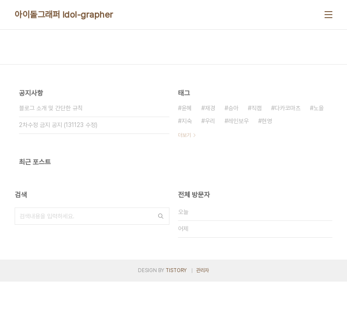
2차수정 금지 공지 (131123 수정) (58, 124)
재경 (210, 108)
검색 (161, 216)
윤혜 (186, 108)
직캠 (256, 108)
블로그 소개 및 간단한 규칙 (51, 108)
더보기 (184, 135)
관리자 (202, 270)
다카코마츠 (287, 108)
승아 (233, 108)
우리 (210, 121)
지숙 (186, 121)
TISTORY (176, 270)
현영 (267, 121)
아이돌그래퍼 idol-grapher (64, 14)
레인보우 (238, 121)
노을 (318, 108)
